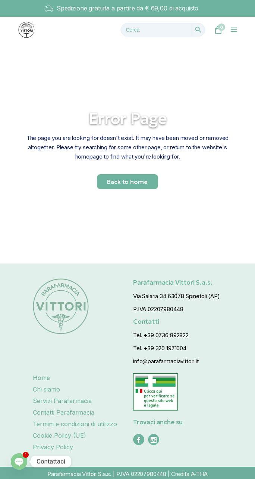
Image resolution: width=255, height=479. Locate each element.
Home (41, 377)
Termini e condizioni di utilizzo (75, 424)
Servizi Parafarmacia (62, 401)
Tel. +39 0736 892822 (161, 335)
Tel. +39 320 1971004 (159, 348)
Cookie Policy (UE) (59, 435)
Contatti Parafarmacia (63, 412)
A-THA (199, 474)
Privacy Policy (53, 447)
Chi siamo (46, 389)
